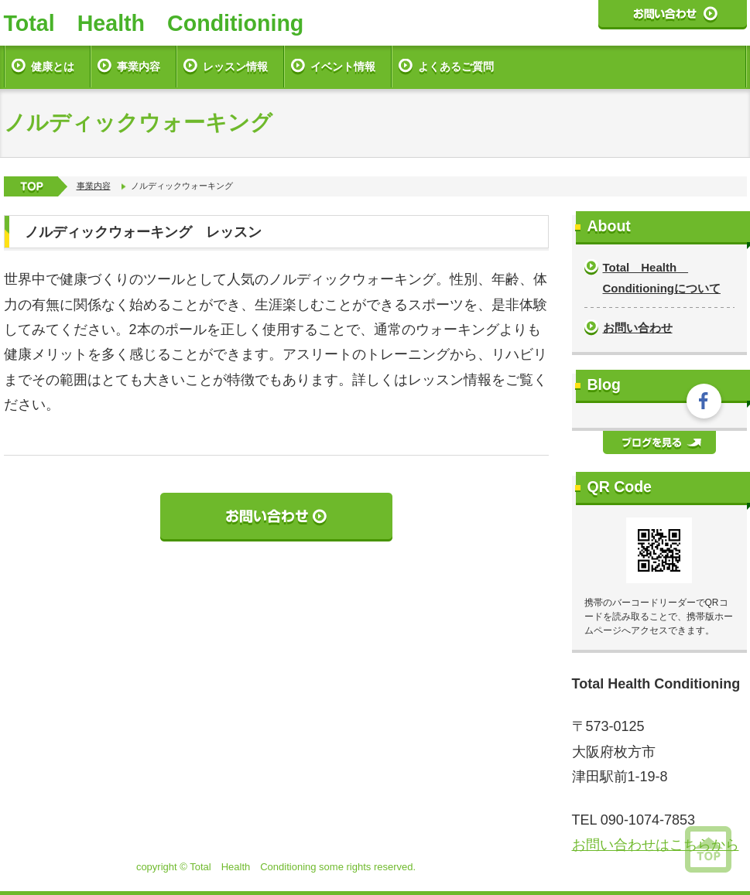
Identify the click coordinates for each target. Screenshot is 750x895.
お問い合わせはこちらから (655, 844)
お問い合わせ (638, 327)
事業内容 (138, 66)
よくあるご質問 (456, 66)
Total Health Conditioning (154, 23)
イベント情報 (342, 66)
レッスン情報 (235, 66)
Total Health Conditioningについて (662, 278)
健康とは (52, 66)
